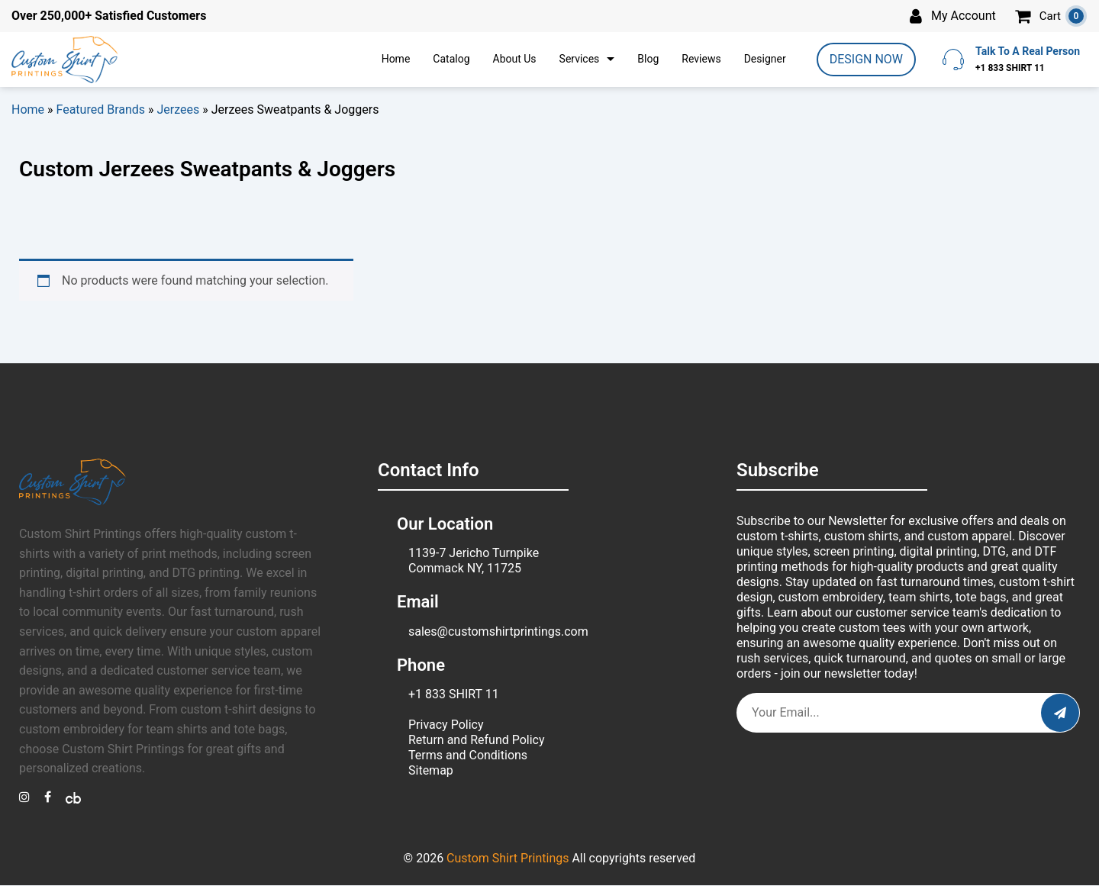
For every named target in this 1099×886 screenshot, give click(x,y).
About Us (515, 59)
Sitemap (430, 770)
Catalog (451, 59)
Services (579, 59)
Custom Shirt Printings (507, 858)
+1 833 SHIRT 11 (453, 694)
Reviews (701, 59)
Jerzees (178, 109)
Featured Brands (101, 109)
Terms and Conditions (467, 755)
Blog (648, 59)
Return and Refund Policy (476, 740)
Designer (765, 59)
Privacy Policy (446, 724)
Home (396, 59)
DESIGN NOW (866, 59)
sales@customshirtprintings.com (498, 631)
